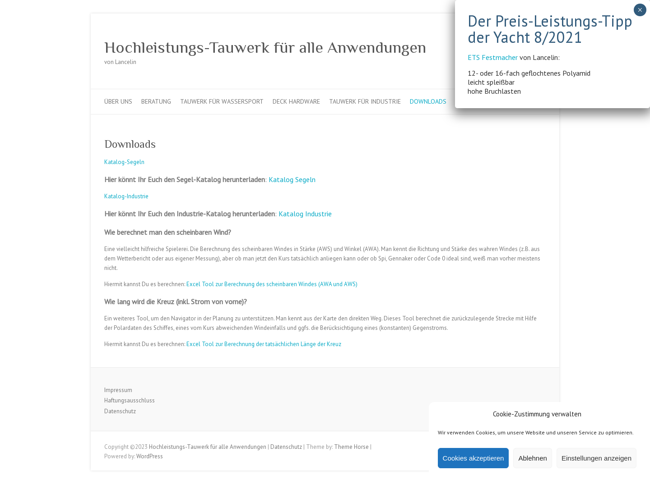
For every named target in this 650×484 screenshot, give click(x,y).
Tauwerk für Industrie (365, 101)
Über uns (118, 101)
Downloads (428, 101)
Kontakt (468, 101)
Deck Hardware (296, 101)
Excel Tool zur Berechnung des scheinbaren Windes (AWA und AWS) (272, 284)
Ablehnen (532, 458)
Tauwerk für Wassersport (222, 101)
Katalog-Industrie (126, 196)
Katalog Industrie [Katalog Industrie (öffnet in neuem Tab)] (305, 213)
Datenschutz (120, 411)
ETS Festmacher (371, 16)
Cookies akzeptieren (473, 458)
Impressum (118, 390)
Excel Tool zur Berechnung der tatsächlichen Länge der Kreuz (263, 344)
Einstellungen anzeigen (596, 458)
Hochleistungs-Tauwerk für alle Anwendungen (265, 47)
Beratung (156, 101)
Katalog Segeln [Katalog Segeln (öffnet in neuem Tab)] (292, 179)
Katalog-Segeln (124, 162)
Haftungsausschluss (129, 400)
